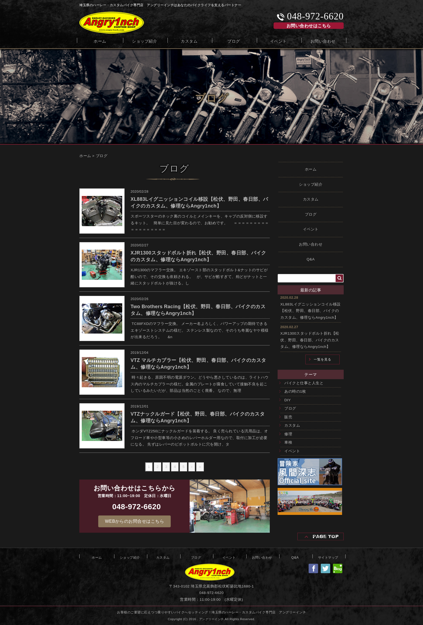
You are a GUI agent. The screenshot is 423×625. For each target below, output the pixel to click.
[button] (134, 521)
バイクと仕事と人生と (303, 383)
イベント (278, 40)
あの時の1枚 (295, 391)
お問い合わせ (323, 40)
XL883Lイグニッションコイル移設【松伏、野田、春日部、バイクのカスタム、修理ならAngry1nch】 (310, 311)
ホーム (100, 40)
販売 (288, 417)
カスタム (189, 40)
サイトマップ (328, 557)
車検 (288, 442)
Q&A (310, 259)
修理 (288, 434)
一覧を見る (322, 359)
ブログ (233, 40)
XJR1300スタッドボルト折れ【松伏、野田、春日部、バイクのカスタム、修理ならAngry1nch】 (309, 340)
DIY (287, 400)
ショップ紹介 (144, 40)
